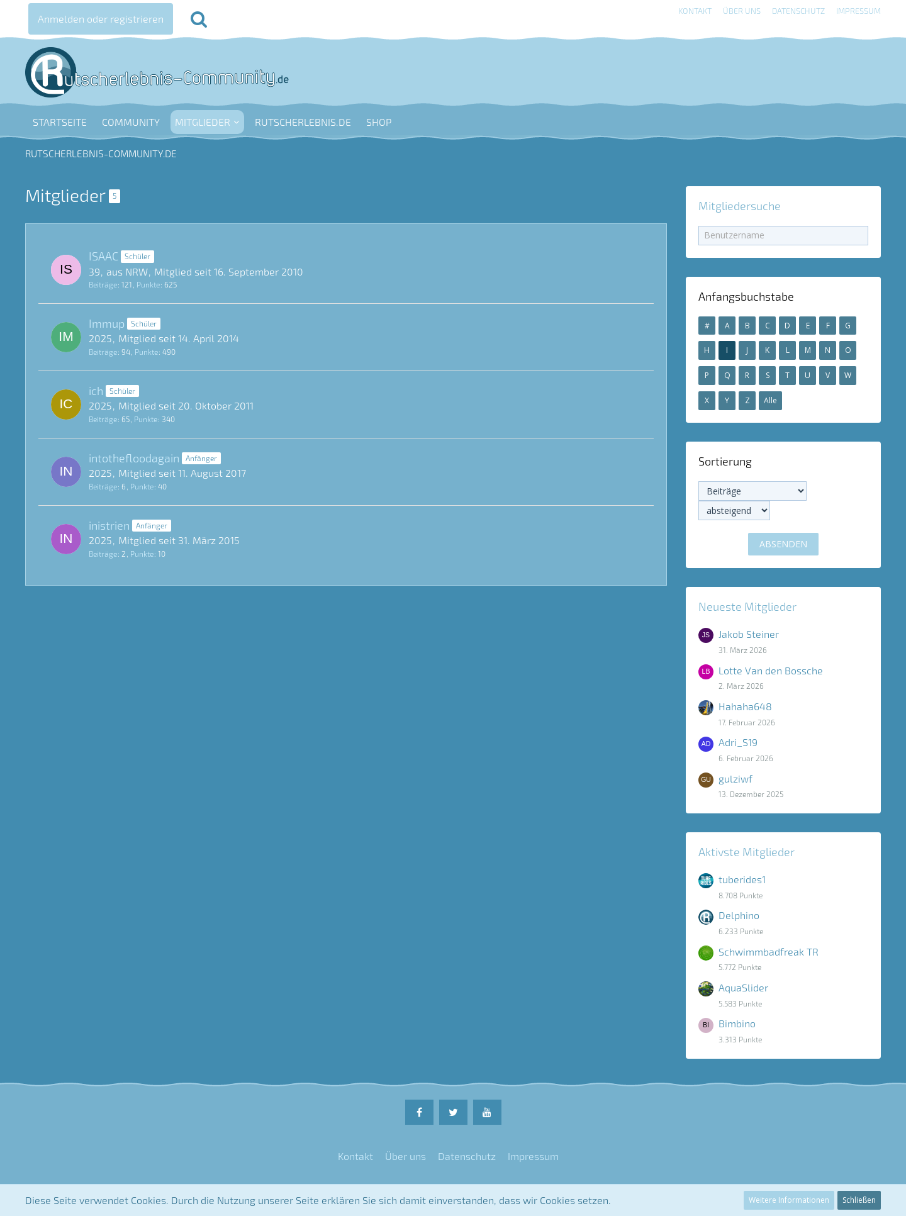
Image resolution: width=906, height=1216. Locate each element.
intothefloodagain (134, 458)
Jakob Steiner (749, 634)
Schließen (859, 1200)
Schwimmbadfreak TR (769, 951)
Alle (770, 400)
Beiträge (103, 284)
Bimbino (737, 1023)
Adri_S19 (738, 742)
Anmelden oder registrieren (101, 19)
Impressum (858, 11)
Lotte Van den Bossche (771, 670)
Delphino (739, 915)
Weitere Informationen (789, 1200)
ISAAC (103, 256)
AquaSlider (743, 987)
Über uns (742, 11)
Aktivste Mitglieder (746, 852)
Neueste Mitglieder (747, 606)
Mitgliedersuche (739, 206)
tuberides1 (742, 879)
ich (96, 391)
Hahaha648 (745, 706)
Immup (107, 323)
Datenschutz (798, 11)
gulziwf (735, 778)
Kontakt (695, 11)
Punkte (148, 284)
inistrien (109, 525)
